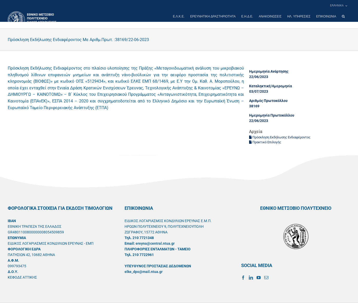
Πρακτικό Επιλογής (265, 142)
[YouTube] (259, 278)
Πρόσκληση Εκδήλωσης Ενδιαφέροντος (279, 137)
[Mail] (266, 278)
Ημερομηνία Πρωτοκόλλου (271, 115)
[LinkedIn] (251, 278)
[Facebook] (243, 278)
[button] (343, 16)
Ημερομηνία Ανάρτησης (268, 71)
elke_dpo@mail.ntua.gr (144, 272)
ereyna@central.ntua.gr (155, 243)
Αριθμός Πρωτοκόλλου (268, 101)
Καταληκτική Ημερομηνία (270, 86)
